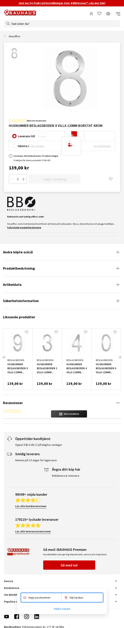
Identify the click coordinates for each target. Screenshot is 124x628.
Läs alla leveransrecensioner (33, 531)
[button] (69, 414)
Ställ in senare (62, 609)
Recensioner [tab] (13, 402)
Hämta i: (24, 146)
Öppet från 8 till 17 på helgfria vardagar (38, 445)
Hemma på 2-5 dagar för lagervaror (36, 460)
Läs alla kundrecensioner (30, 506)
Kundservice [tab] (11, 588)
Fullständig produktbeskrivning (24, 227)
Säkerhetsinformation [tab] (21, 300)
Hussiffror (14, 36)
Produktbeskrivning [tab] (19, 268)
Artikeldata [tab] (12, 284)
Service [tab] (8, 581)
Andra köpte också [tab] (18, 252)
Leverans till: (27, 136)
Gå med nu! (69, 565)
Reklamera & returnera (65, 475)
